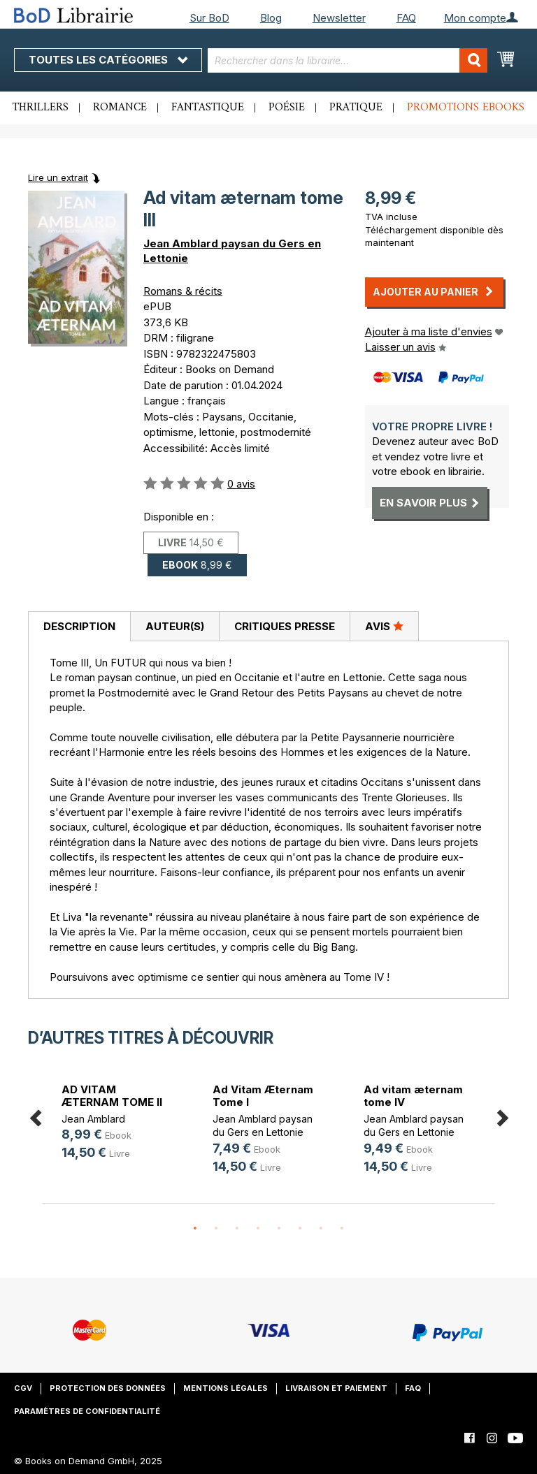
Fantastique (207, 107)
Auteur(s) (174, 626)
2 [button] (216, 1229)
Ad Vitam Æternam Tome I (263, 1096)
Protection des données (108, 1388)
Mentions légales (225, 1388)
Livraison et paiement (336, 1388)
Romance (120, 107)
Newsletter (339, 17)
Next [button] (502, 1115)
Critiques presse (284, 626)
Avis (384, 626)
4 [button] (258, 1229)
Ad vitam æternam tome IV (413, 1096)
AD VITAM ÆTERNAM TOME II (112, 1096)
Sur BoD (209, 17)
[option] (117, 1124)
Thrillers (41, 107)
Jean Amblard (93, 1119)
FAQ (406, 17)
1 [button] (195, 1229)
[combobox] (347, 60)
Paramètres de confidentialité (87, 1411)
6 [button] (300, 1229)
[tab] (79, 626)
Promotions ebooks (465, 107)
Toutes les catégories (108, 59)
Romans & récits (182, 291)
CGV (23, 1388)
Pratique (355, 107)
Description (79, 626)
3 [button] (237, 1229)
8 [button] (342, 1229)
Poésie (286, 107)
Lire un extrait (58, 177)
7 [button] (321, 1229)
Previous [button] (35, 1115)
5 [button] (279, 1229)
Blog (271, 17)
